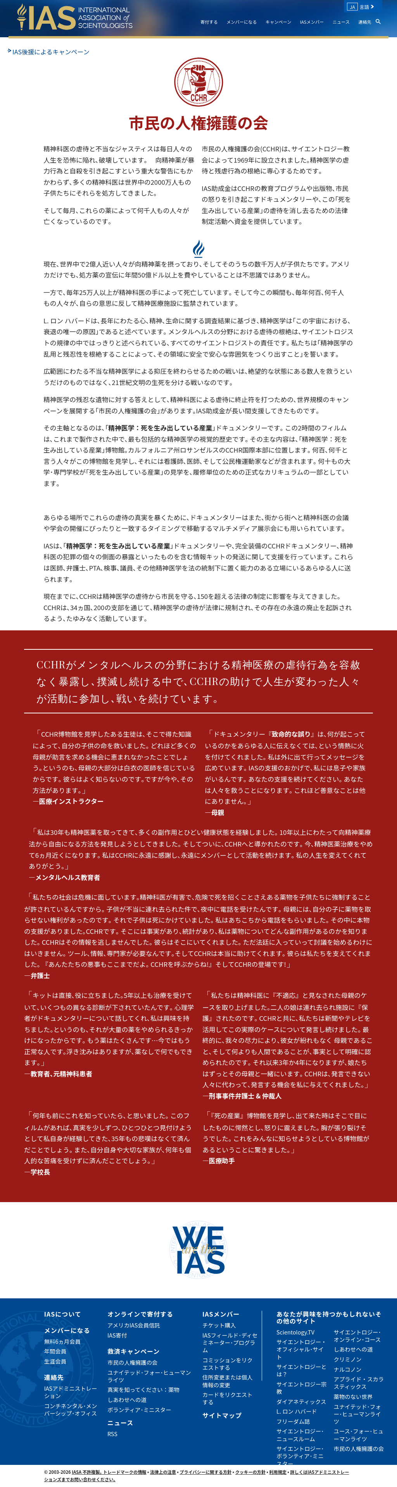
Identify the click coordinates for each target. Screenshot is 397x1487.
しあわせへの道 (127, 1399)
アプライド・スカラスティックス (359, 1382)
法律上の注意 (163, 1472)
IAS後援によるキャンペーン (51, 51)
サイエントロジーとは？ (301, 1370)
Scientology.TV (295, 1332)
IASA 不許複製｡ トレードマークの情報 (109, 1472)
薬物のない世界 (353, 1396)
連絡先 (364, 22)
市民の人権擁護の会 (132, 1362)
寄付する (209, 22)
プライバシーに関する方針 (205, 1472)
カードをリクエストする (227, 1398)
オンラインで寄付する (140, 1314)
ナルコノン (348, 1369)
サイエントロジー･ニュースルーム (300, 1434)
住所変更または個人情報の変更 (227, 1380)
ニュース (341, 22)
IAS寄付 (117, 1335)
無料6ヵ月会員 (62, 1341)
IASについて (62, 1314)
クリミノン (348, 1359)
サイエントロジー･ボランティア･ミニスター (300, 1456)
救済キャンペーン (133, 1351)
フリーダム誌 (293, 1421)
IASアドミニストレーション (70, 1392)
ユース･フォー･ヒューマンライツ (359, 1434)
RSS (112, 1433)
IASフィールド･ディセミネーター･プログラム (230, 1342)
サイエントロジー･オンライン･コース (357, 1335)
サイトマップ (222, 1415)
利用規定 (278, 1472)
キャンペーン (279, 22)
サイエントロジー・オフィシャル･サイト (301, 1349)
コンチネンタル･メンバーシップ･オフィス (70, 1409)
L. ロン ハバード (296, 1411)
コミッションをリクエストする (227, 1363)
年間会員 (55, 1351)
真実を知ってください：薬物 (143, 1389)
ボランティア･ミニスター (139, 1409)
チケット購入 (219, 1325)
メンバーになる (241, 22)
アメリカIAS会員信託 (133, 1325)
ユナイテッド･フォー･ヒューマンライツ (149, 1376)
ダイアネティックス (301, 1401)
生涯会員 (55, 1361)
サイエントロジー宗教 (301, 1387)
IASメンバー (312, 22)
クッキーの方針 (250, 1472)
